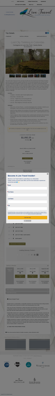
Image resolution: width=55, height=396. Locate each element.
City (9, 205)
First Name (11, 192)
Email (9, 185)
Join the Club (27, 217)
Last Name (10, 198)
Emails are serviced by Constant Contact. (35, 213)
